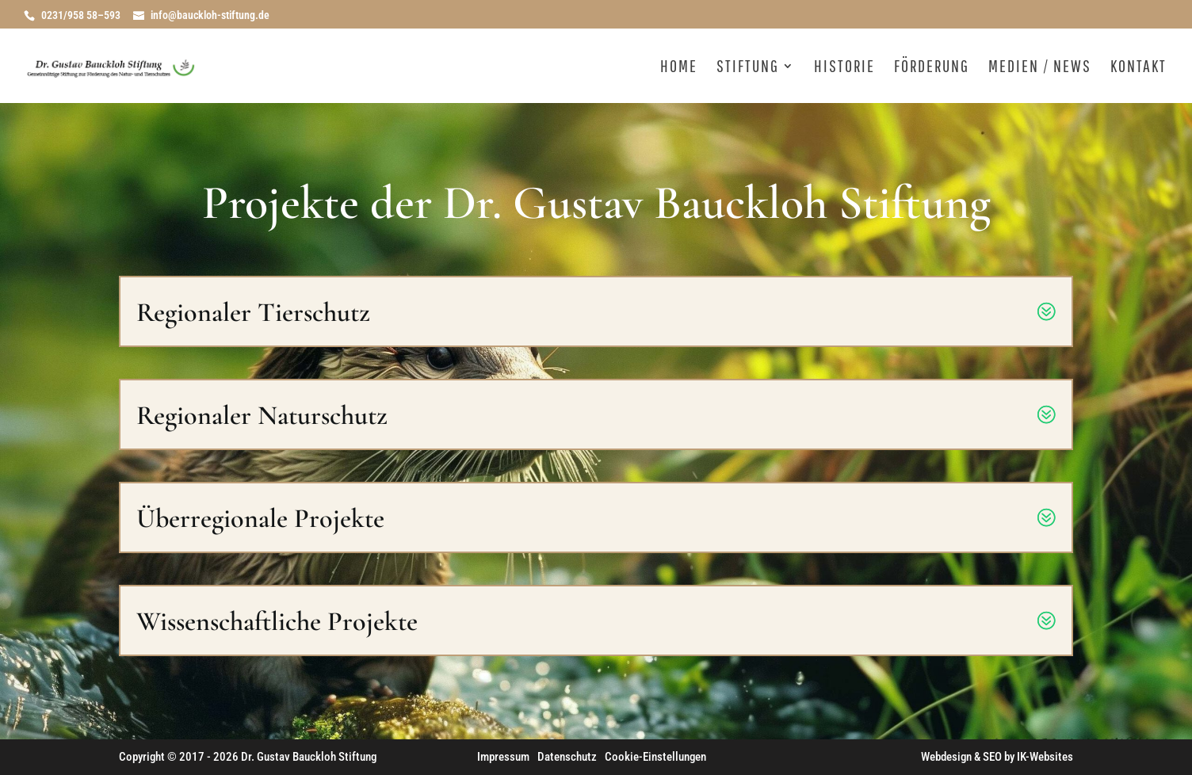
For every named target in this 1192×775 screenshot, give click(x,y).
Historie (844, 67)
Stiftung (747, 67)
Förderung (931, 67)
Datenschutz (567, 757)
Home (678, 67)
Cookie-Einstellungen (655, 757)
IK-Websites (1045, 757)
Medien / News (1039, 67)
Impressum (503, 757)
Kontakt (1138, 67)
